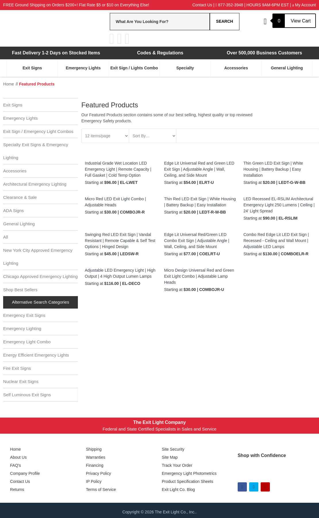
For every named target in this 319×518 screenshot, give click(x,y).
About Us (18, 457)
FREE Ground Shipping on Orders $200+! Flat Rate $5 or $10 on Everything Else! (76, 5)
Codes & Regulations (160, 52)
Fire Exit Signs (17, 368)
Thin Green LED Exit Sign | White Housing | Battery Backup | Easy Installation (273, 169)
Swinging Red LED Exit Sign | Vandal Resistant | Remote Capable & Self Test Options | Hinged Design (120, 240)
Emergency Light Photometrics (189, 473)
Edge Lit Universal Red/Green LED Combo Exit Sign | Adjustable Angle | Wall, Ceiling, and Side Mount (196, 240)
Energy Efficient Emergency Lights (36, 355)
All (5, 237)
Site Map (170, 457)
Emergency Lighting (22, 328)
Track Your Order (177, 465)
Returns (17, 489)
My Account (304, 5)
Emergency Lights (83, 68)
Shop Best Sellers (20, 289)
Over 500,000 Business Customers (264, 52)
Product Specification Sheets (187, 481)
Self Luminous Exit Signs (27, 394)
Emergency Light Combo (27, 341)
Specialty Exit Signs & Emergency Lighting (35, 151)
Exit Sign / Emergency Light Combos (38, 131)
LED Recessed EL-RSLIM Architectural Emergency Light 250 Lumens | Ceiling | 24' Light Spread (279, 205)
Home (15, 449)
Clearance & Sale (20, 197)
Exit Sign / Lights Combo (134, 68)
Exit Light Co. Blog (178, 489)
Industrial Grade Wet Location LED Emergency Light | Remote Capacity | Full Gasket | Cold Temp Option (118, 169)
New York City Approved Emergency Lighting (37, 257)
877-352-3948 (229, 5)
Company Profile (25, 473)
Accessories (236, 68)
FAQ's (15, 465)
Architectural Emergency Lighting (34, 184)
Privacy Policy (98, 473)
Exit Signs (32, 68)
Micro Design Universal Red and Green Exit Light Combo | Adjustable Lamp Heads (199, 276)
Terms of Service (101, 489)
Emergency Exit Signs (24, 315)
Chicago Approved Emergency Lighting (40, 276)
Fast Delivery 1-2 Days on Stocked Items (56, 52)
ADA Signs (13, 210)
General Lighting (287, 68)
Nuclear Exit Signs (21, 381)
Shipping (94, 449)
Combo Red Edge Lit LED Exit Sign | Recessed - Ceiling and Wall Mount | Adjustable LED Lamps (276, 240)
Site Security (173, 449)
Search (224, 21)
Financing (94, 465)
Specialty (185, 68)
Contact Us (202, 5)
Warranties (95, 457)
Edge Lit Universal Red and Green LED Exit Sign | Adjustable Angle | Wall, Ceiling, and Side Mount (199, 169)
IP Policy (93, 481)
